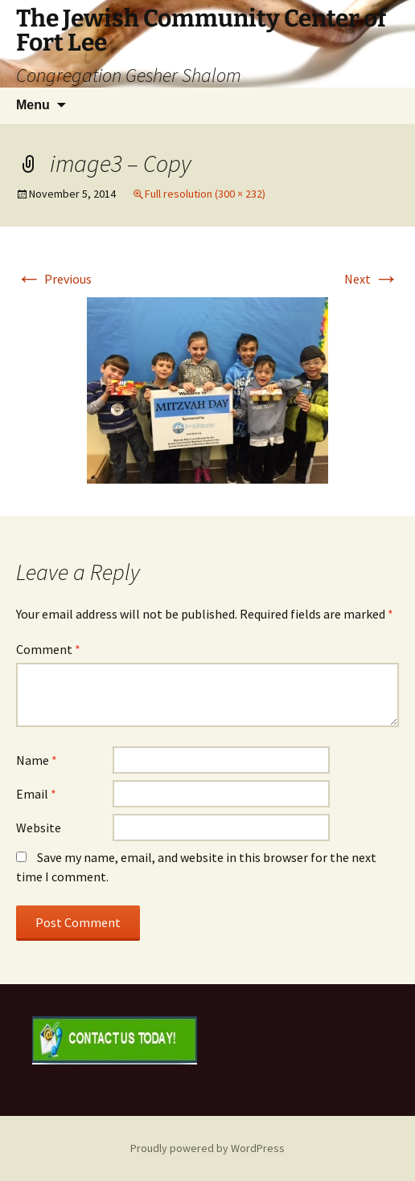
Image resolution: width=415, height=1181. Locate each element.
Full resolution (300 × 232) (205, 193)
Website (38, 827)
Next (371, 279)
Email (36, 794)
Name (36, 760)
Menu (33, 105)
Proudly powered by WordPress (207, 1148)
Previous (54, 279)
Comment (48, 649)
